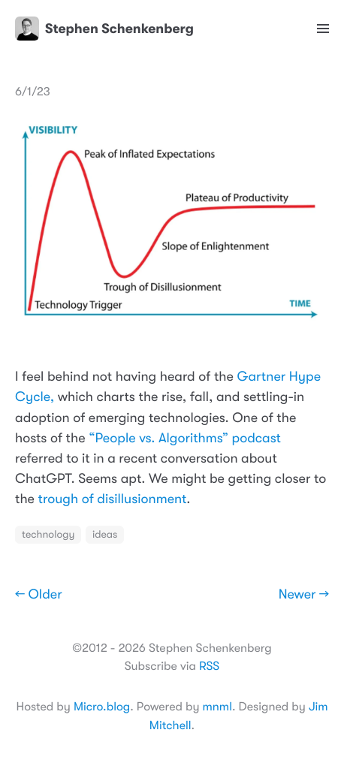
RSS (209, 666)
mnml (217, 706)
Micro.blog (102, 706)
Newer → (304, 594)
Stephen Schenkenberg (104, 29)
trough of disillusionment (112, 499)
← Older (38, 594)
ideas (104, 535)
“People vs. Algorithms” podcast (185, 438)
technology (48, 535)
